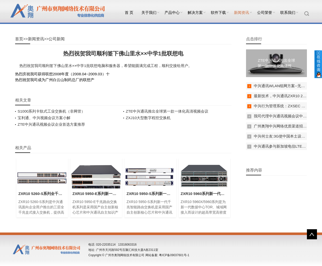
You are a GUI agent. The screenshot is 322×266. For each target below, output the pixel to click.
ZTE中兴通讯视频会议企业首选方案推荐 (51, 124)
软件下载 (218, 12)
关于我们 (148, 12)
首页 (19, 39)
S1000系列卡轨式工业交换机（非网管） (51, 111)
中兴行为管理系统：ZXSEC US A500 (285, 106)
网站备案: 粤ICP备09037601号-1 (167, 255)
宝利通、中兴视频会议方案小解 (44, 118)
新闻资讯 (241, 12)
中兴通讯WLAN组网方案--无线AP (282, 86)
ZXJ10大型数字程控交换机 (148, 118)
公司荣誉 (264, 12)
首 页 (129, 12)
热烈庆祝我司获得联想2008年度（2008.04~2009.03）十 (62, 74)
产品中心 (172, 12)
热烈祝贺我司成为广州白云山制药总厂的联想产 (54, 80)
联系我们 (287, 12)
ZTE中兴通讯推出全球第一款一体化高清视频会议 (167, 111)
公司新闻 (57, 39)
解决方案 (195, 12)
